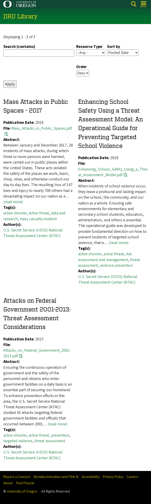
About (8, 483)
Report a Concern (16, 476)
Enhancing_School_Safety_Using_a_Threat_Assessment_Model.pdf (113, 172)
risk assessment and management (105, 257)
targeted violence (17, 441)
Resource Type (89, 47)
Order (81, 67)
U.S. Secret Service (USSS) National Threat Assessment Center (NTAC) (33, 233)
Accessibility (90, 476)
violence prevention (116, 265)
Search (133, 4)
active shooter (15, 213)
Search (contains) (19, 47)
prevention (60, 435)
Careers (132, 476)
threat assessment (50, 441)
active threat (39, 213)
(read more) (13, 202)
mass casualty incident (38, 219)
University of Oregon (22, 491)
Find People (25, 483)
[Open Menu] (144, 4)
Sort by (113, 47)
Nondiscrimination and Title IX (56, 476)
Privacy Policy (113, 476)
